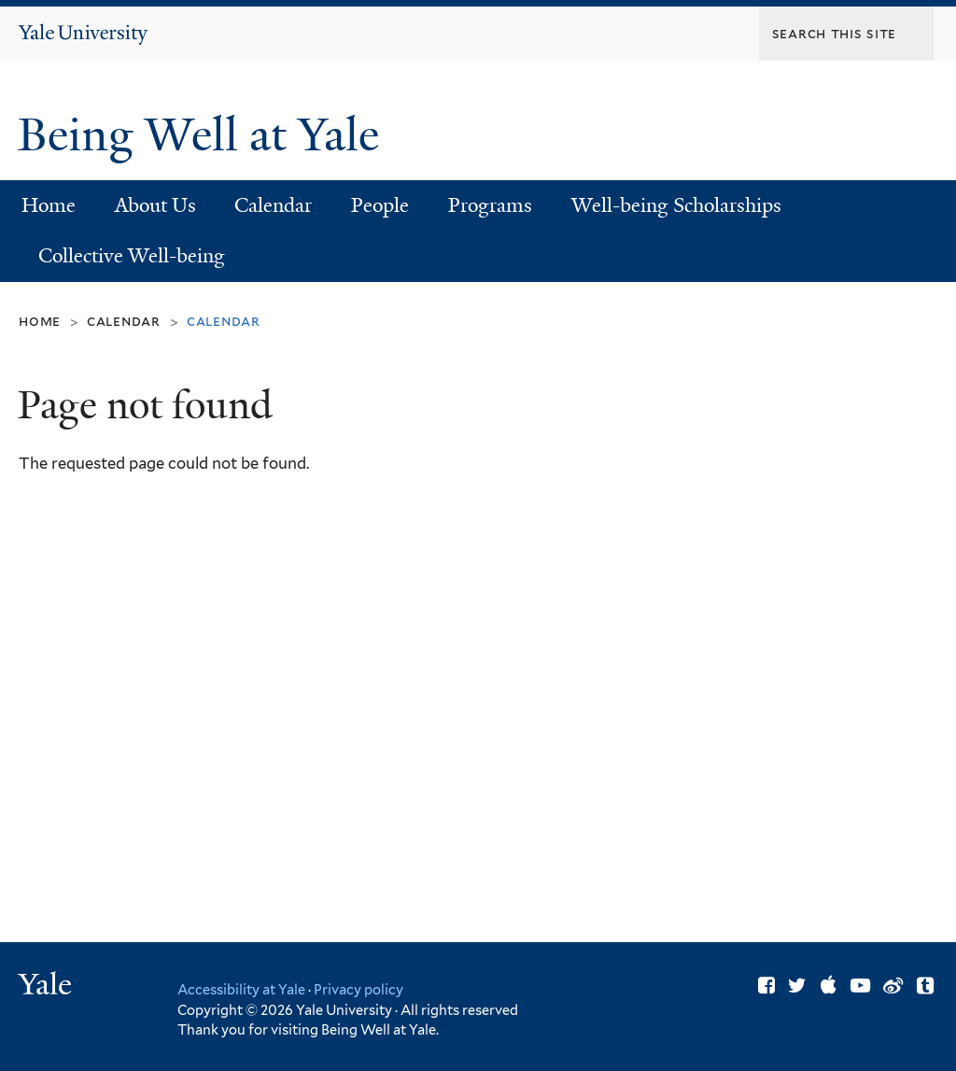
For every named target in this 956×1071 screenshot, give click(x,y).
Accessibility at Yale (241, 989)
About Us (155, 205)
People (380, 205)
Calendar (273, 205)
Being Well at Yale (204, 135)
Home (48, 205)
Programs (490, 205)
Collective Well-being (131, 256)
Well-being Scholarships (676, 205)
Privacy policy (358, 989)
